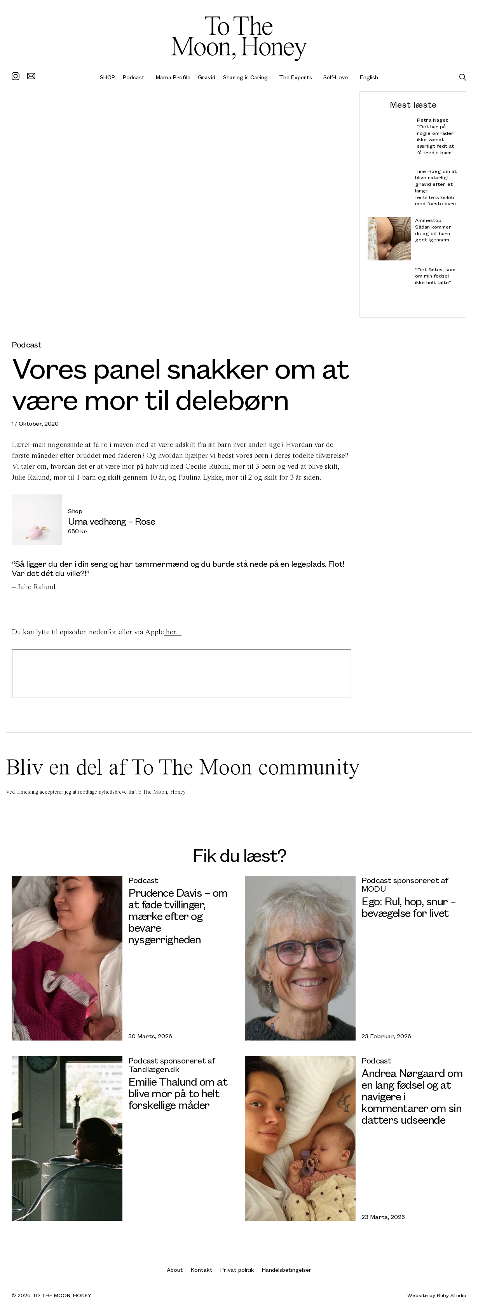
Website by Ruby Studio (436, 1295)
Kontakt (202, 1269)
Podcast (134, 77)
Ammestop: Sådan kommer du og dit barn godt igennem (433, 230)
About (175, 1269)
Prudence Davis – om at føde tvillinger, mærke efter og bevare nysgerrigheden (178, 915)
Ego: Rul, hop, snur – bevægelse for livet (408, 906)
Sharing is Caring (245, 77)
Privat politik (237, 1269)
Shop (75, 511)
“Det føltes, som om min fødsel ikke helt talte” (435, 276)
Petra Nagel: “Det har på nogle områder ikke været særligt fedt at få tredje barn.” (436, 136)
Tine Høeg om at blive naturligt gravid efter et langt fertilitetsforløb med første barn (436, 187)
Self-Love (335, 77)
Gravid (206, 77)
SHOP (107, 77)
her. (172, 631)
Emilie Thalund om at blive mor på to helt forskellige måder (177, 1093)
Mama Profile (173, 77)
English (369, 77)
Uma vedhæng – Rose (111, 520)
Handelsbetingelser (287, 1269)
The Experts (295, 77)
